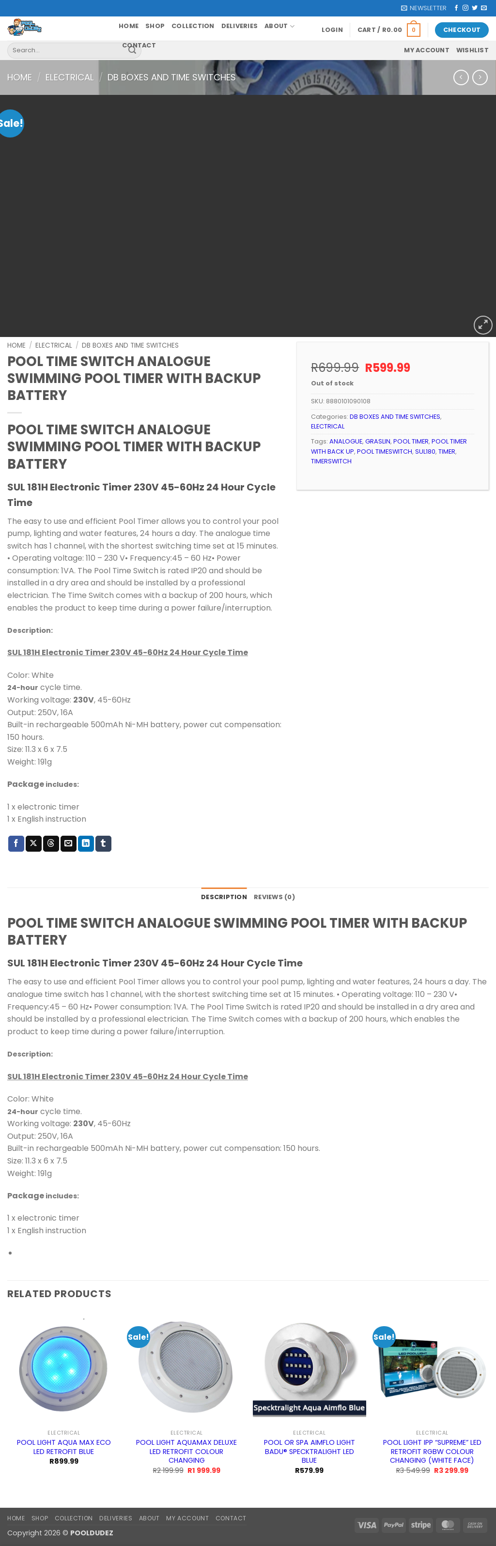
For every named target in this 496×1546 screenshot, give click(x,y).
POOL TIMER (411, 441)
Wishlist (472, 50)
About (279, 26)
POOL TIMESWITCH (384, 451)
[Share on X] (34, 844)
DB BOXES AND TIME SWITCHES (172, 77)
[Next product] (460, 77)
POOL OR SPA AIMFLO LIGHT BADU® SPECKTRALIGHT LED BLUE (309, 1451)
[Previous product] (479, 77)
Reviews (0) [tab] (274, 897)
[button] (423, 8)
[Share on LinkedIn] (86, 844)
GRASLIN (377, 441)
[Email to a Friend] (69, 844)
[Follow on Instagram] (465, 8)
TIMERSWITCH (331, 461)
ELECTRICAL (70, 77)
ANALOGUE (345, 441)
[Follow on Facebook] (456, 8)
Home (129, 26)
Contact (139, 45)
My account (427, 50)
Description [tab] (224, 897)
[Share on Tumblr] (103, 844)
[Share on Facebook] (16, 844)
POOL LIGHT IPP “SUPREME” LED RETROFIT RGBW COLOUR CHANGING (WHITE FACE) (432, 1451)
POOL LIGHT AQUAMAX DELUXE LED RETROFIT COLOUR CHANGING (186, 1451)
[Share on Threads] (51, 844)
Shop (155, 26)
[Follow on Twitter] (475, 8)
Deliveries (239, 26)
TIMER (446, 451)
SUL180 (425, 451)
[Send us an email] (484, 8)
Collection (193, 26)
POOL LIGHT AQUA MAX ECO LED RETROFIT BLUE (64, 1447)
